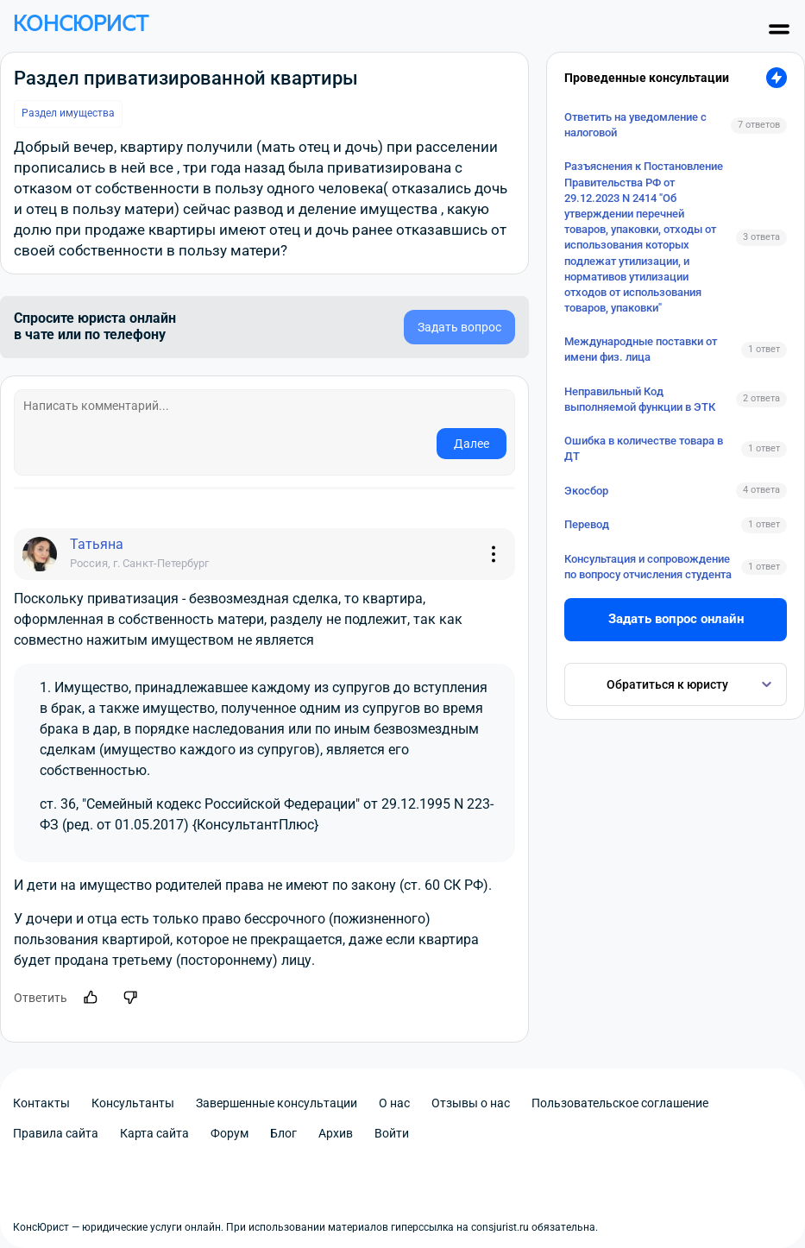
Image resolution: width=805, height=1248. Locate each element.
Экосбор (586, 490)
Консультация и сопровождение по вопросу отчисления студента (648, 566)
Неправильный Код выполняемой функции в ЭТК (639, 399)
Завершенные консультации (276, 1103)
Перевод (586, 524)
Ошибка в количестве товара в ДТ (643, 448)
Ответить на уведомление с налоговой (635, 124)
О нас (394, 1103)
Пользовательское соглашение (619, 1103)
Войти (391, 1133)
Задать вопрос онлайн (676, 619)
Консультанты (132, 1103)
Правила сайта (55, 1133)
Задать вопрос (459, 327)
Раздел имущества (68, 113)
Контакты (41, 1103)
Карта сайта (154, 1133)
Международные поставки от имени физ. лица (640, 349)
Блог (283, 1133)
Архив (335, 1133)
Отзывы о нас (470, 1103)
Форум (229, 1133)
